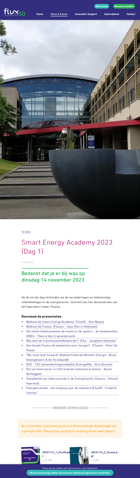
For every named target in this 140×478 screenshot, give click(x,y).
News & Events (59, 13)
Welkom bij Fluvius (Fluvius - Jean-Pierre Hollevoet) (61, 326)
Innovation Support (86, 13)
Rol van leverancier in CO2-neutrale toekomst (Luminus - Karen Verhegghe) (69, 371)
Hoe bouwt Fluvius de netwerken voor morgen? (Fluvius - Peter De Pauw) (72, 348)
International (111, 13)
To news (26, 231)
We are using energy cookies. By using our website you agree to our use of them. (70, 472)
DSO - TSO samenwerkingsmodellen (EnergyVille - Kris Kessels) (69, 364)
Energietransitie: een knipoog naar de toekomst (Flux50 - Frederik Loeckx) (71, 390)
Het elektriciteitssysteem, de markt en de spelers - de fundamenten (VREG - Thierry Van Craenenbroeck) (72, 333)
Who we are (102, 6)
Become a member (124, 6)
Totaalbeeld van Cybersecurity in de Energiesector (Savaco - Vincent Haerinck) (72, 381)
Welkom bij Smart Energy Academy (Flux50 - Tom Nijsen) (65, 321)
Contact (131, 13)
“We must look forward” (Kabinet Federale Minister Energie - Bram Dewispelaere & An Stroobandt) (71, 357)
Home (39, 13)
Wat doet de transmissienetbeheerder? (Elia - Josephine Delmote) (71, 340)
